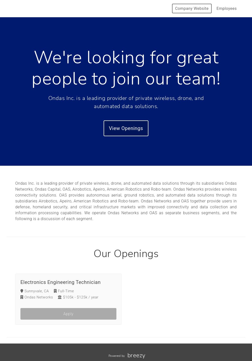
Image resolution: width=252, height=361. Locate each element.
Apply (68, 314)
